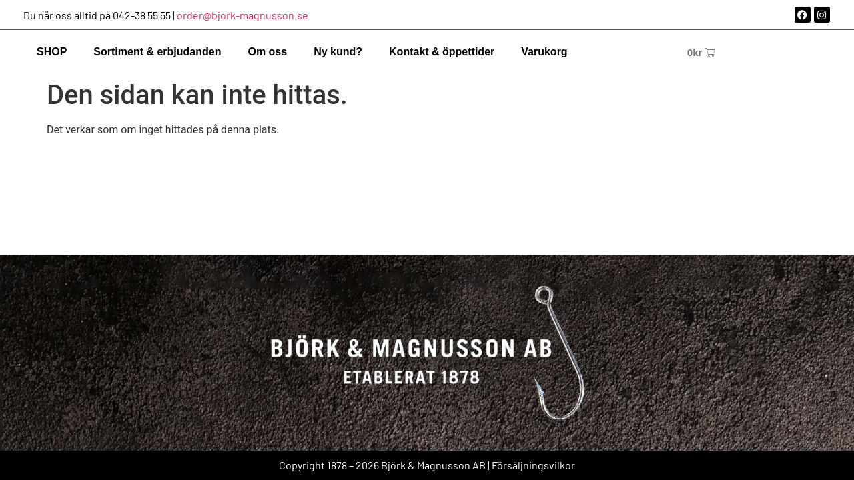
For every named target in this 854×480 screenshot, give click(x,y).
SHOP (52, 51)
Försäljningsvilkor (533, 465)
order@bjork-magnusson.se (242, 15)
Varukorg (544, 51)
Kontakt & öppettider (441, 51)
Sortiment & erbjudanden (157, 51)
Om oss (267, 51)
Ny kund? (338, 51)
